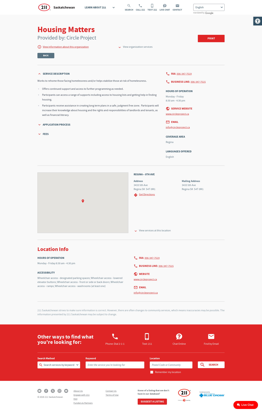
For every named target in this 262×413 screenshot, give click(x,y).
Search (129, 7)
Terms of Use (112, 394)
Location (155, 358)
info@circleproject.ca (178, 127)
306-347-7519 (184, 74)
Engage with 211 (82, 394)
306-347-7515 (198, 82)
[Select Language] (209, 7)
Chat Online (179, 339)
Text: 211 (147, 339)
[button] (257, 21)
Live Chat (165, 7)
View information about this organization (66, 47)
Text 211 (152, 7)
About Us (78, 390)
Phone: (114, 339)
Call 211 (140, 7)
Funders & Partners (83, 402)
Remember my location (168, 372)
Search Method (46, 358)
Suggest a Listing (152, 401)
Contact (177, 7)
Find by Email (211, 339)
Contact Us (111, 390)
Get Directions (144, 195)
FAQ (75, 398)
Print (211, 38)
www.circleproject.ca (177, 114)
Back (46, 55)
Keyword (91, 358)
